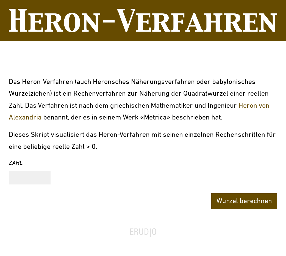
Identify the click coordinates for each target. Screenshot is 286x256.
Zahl (16, 163)
